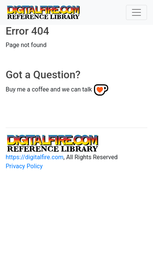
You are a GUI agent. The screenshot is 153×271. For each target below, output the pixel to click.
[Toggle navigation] (136, 12)
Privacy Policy (24, 166)
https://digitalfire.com (35, 157)
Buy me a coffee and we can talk (49, 89)
